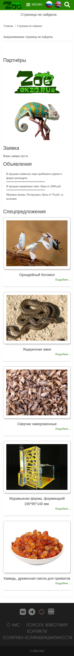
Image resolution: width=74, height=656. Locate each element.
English (57, 4)
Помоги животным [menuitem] (46, 624)
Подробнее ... (63, 279)
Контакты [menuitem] (37, 631)
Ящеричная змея (37, 349)
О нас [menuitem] (13, 624)
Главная (8, 25)
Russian (49, 4)
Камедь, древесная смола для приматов (37, 578)
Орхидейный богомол (37, 275)
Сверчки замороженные (37, 424)
